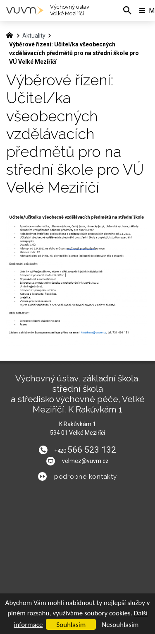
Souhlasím (71, 624)
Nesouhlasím (120, 624)
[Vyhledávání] (127, 10)
